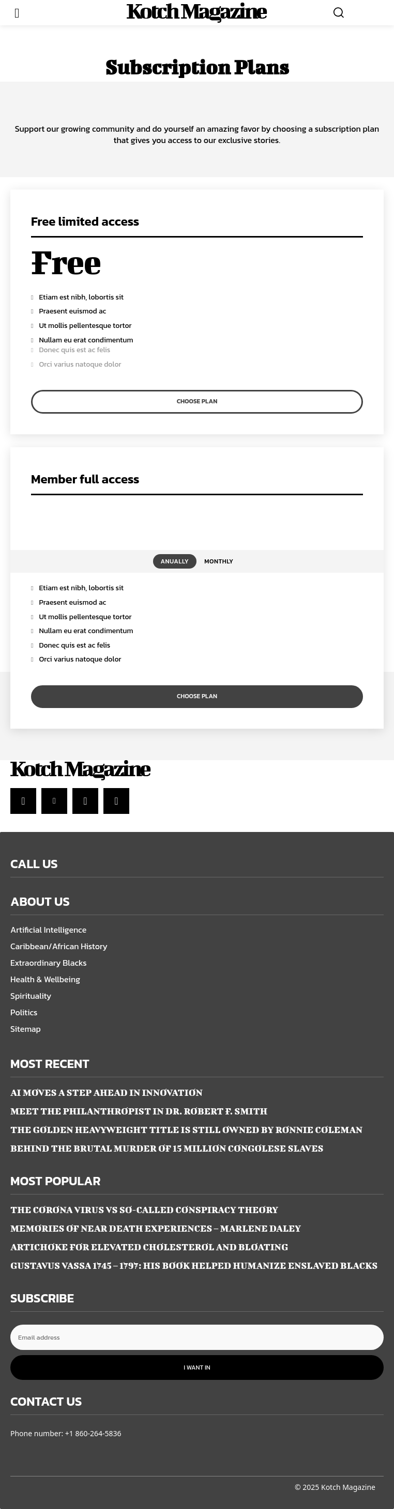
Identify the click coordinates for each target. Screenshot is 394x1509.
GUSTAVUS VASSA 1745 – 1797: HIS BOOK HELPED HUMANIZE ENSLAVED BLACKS (193, 1265)
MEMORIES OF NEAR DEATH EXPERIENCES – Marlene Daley (155, 1228)
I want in (197, 1367)
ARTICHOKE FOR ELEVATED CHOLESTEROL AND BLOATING (149, 1246)
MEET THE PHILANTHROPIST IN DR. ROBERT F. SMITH (138, 1111)
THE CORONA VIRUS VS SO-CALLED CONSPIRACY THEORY (144, 1209)
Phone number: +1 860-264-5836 (66, 1433)
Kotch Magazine (348, 1487)
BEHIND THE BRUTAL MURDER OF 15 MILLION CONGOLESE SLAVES (167, 1148)
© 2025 (307, 1487)
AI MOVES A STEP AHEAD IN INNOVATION (106, 1092)
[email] (197, 1337)
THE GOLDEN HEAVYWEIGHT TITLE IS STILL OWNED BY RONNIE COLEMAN (186, 1129)
